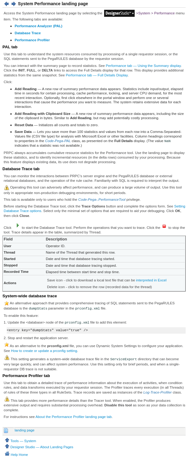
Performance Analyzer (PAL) (38, 26)
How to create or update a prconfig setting (44, 351)
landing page (25, 430)
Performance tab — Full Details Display (97, 75)
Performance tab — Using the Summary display (143, 66)
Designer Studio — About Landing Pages (38, 447)
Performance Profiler (32, 40)
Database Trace (28, 33)
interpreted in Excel (151, 280)
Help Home (16, 454)
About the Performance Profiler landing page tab (73, 417)
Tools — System (20, 441)
